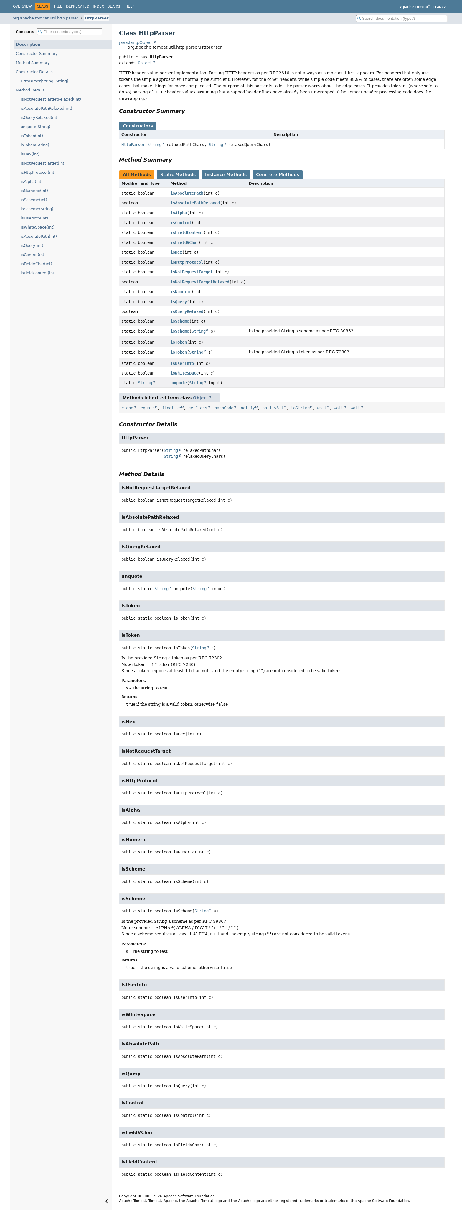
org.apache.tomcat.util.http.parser (45, 18)
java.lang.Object (136, 42)
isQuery (178, 301)
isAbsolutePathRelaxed (195, 203)
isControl (181, 222)
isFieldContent (186, 232)
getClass (197, 407)
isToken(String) (35, 145)
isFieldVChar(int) (36, 264)
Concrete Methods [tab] (277, 174)
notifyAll (272, 407)
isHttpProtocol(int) (38, 172)
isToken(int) (32, 136)
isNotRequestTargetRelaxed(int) (51, 99)
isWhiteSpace (184, 373)
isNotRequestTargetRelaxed (199, 282)
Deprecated (77, 6)
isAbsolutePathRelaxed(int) (46, 108)
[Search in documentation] (402, 18)
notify (248, 407)
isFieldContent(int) (38, 273)
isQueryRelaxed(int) (40, 117)
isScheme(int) (34, 200)
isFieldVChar (184, 242)
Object (145, 62)
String (154, 144)
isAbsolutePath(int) (39, 236)
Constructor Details (34, 72)
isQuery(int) (32, 245)
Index (98, 6)
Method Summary (33, 62)
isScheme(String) (37, 209)
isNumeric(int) (34, 190)
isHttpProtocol (186, 262)
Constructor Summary (37, 53)
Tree (57, 6)
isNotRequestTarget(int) (43, 163)
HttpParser (96, 18)
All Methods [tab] (137, 174)
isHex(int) (30, 154)
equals (148, 407)
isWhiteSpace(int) (38, 227)
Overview (22, 6)
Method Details (30, 90)
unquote (178, 382)
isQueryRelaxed (186, 311)
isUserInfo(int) (34, 218)
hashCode (223, 407)
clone (127, 407)
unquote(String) (35, 126)
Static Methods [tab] (178, 174)
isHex (176, 252)
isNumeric (181, 291)
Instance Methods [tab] (226, 174)
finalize (171, 407)
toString (300, 407)
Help (129, 6)
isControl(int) (33, 254)
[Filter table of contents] (69, 31)
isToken (178, 342)
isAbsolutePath (186, 193)
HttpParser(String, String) (44, 81)
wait (321, 407)
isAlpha (178, 213)
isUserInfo (182, 363)
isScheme (179, 321)
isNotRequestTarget (191, 272)
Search (115, 6)
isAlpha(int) (32, 181)
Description (28, 44)
